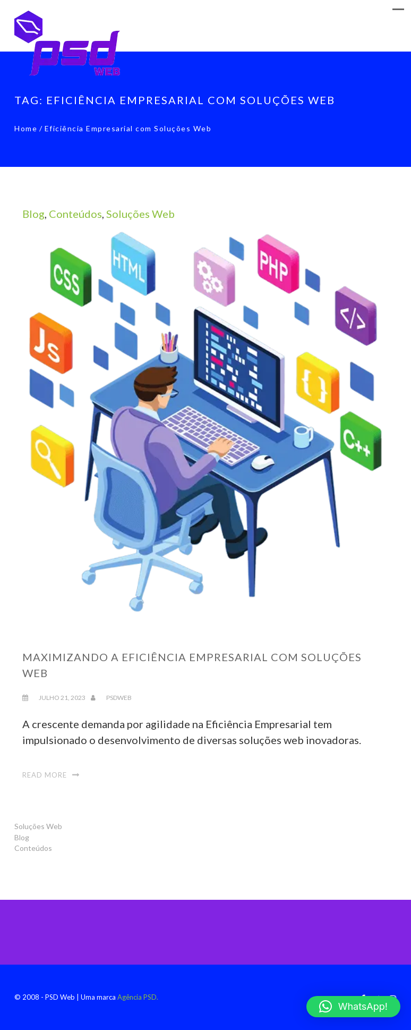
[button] (353, 1006)
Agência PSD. (137, 997)
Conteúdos (75, 213)
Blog (33, 213)
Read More (44, 775)
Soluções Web (140, 213)
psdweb (119, 698)
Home (25, 128)
